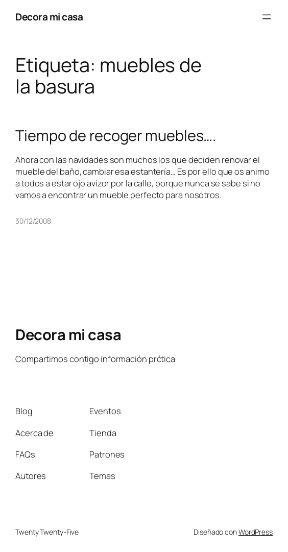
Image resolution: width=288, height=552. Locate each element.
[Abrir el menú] (266, 17)
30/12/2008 (33, 221)
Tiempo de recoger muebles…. (115, 135)
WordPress (255, 532)
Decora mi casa (49, 16)
